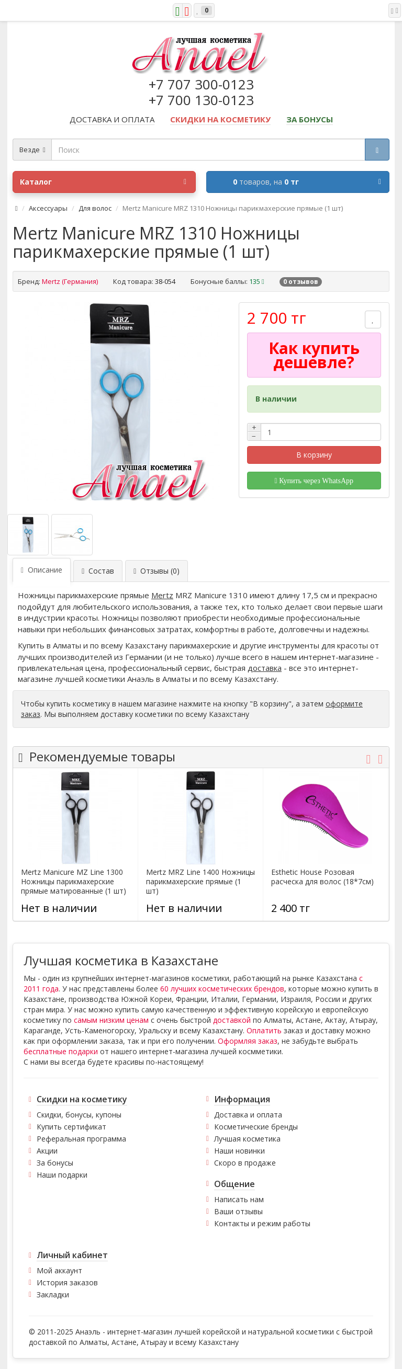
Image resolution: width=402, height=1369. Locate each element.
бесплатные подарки (61, 1051)
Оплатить (264, 1030)
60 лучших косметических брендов (222, 989)
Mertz (162, 595)
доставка (265, 668)
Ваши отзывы (238, 1211)
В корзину (314, 455)
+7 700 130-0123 (201, 99)
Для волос (95, 208)
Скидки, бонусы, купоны (79, 1115)
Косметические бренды (256, 1127)
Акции (47, 1151)
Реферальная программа (81, 1139)
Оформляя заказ (247, 1041)
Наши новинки (239, 1151)
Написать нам (239, 1199)
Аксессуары (48, 208)
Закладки (53, 1294)
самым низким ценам (111, 1020)
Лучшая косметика (247, 1139)
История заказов (67, 1282)
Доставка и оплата (248, 1115)
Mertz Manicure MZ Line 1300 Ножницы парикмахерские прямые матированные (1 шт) (73, 882)
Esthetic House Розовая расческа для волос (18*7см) (322, 877)
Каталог (103, 182)
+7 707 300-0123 (201, 84)
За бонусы (55, 1163)
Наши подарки (62, 1175)
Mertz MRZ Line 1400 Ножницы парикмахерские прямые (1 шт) (200, 882)
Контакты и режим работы (262, 1223)
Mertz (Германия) (70, 281)
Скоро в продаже (245, 1163)
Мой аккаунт (59, 1270)
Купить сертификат (71, 1127)
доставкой (232, 1020)
